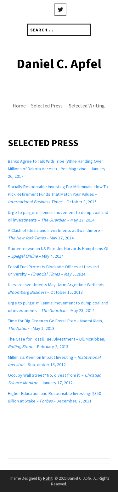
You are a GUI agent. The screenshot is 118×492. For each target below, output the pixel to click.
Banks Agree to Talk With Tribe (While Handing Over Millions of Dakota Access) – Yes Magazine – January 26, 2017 (56, 168)
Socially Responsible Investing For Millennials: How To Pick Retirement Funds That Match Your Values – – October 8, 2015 (58, 194)
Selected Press (47, 105)
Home (19, 105)
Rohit (48, 478)
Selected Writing (87, 105)
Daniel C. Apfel (59, 63)
